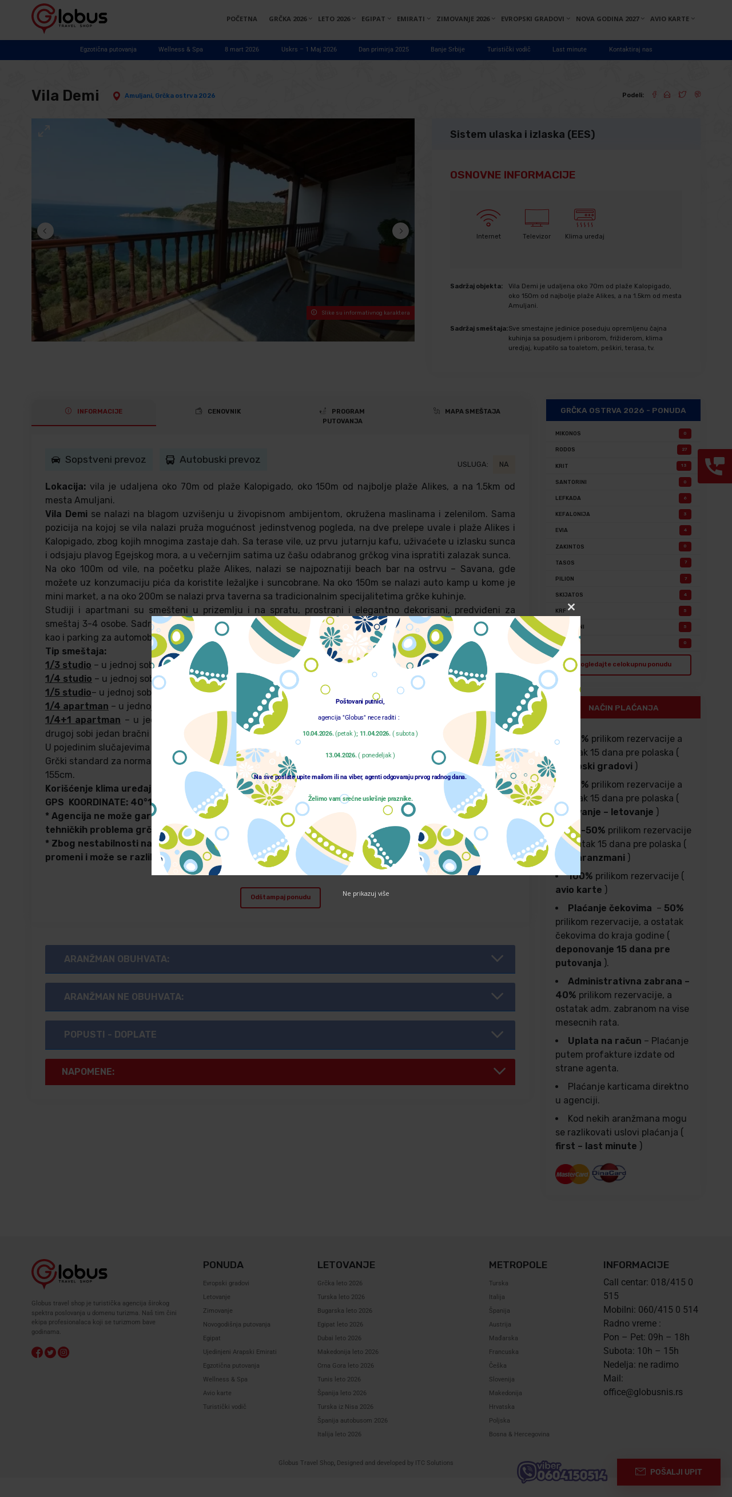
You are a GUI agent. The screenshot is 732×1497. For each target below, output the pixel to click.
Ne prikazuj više (366, 893)
